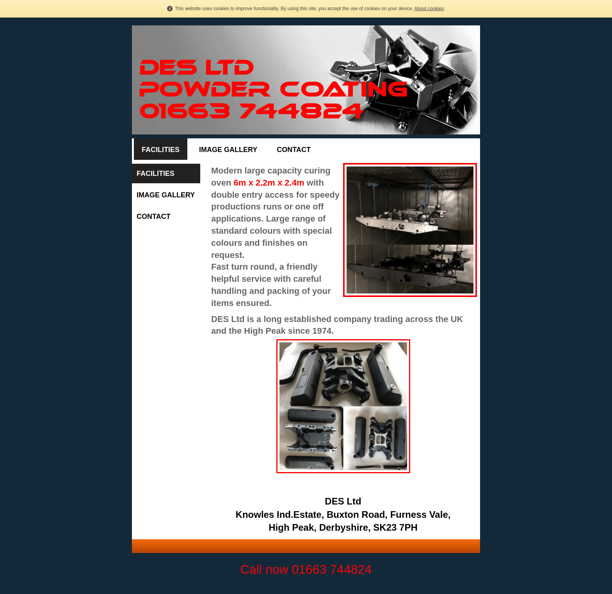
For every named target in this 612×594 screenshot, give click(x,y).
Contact (294, 150)
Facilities (161, 150)
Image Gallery (228, 150)
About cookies (428, 8)
